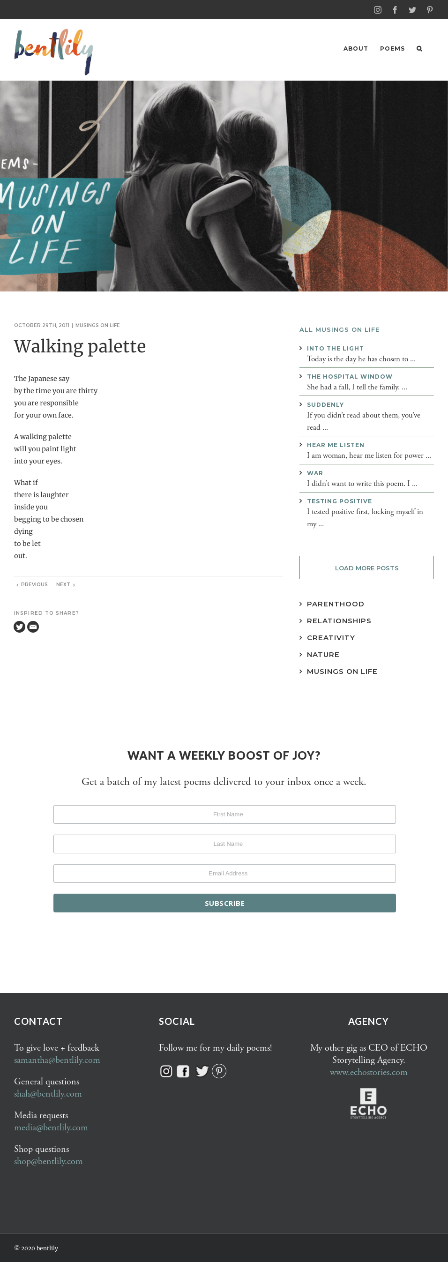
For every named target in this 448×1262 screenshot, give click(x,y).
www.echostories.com (369, 1072)
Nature (323, 654)
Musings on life (97, 325)
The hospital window (350, 376)
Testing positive (339, 500)
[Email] (33, 626)
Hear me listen (336, 444)
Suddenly (325, 404)
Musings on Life (342, 670)
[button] (419, 48)
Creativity (331, 637)
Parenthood (336, 603)
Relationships (339, 620)
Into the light (335, 347)
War (315, 472)
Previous (34, 584)
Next (63, 584)
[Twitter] (19, 626)
